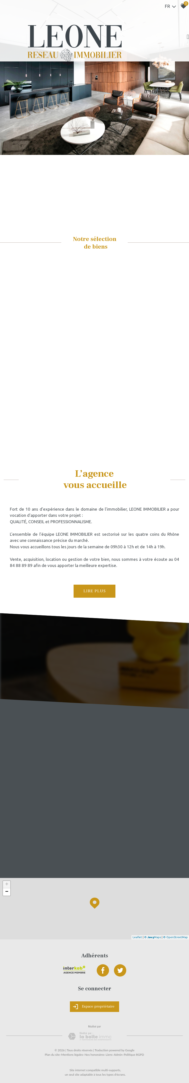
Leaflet (137, 937)
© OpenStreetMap (175, 937)
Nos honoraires (94, 1054)
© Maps (152, 937)
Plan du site (52, 1054)
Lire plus (94, 591)
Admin (118, 1054)
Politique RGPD (134, 1054)
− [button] (6, 892)
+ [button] (6, 884)
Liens (109, 1054)
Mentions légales (72, 1054)
